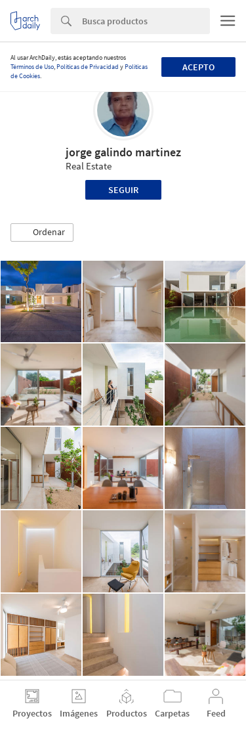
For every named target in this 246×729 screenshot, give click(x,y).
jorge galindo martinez (123, 152)
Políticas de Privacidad (87, 66)
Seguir (123, 190)
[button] (41, 232)
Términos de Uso (32, 66)
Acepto (198, 67)
